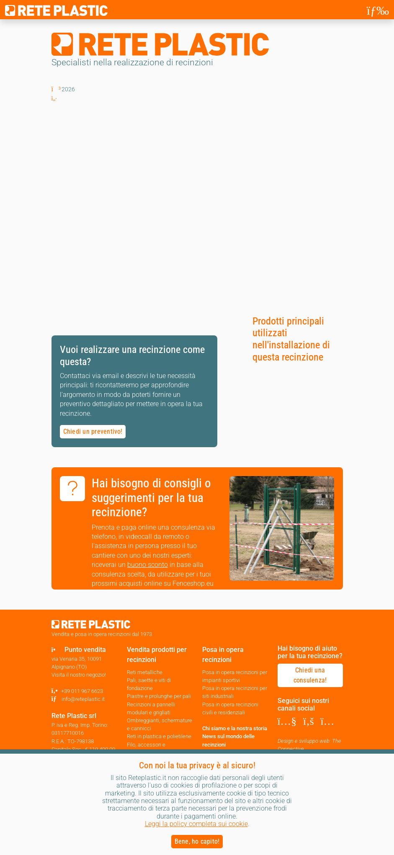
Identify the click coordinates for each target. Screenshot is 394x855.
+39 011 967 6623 (82, 691)
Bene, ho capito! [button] (197, 841)
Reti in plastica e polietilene (159, 736)
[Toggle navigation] (378, 10)
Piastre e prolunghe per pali (159, 696)
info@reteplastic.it (83, 699)
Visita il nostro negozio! (79, 675)
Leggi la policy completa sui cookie (196, 824)
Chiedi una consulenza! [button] (310, 675)
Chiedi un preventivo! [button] (93, 431)
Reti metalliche (144, 672)
